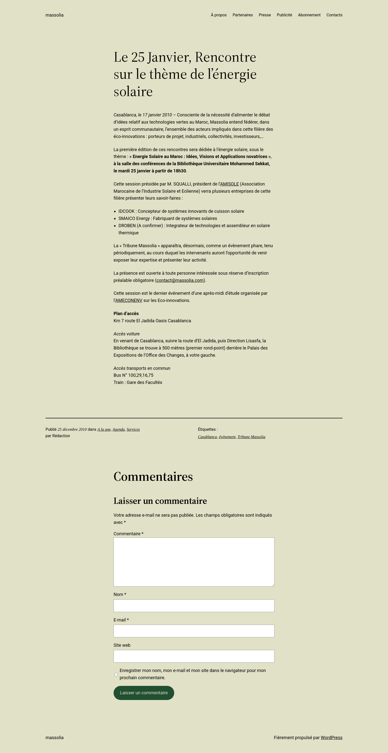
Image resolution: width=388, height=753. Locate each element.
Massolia (55, 15)
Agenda (119, 429)
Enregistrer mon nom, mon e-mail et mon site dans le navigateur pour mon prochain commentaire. (193, 674)
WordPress (331, 737)
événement (227, 437)
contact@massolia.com (180, 280)
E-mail (121, 619)
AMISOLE (229, 184)
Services (133, 429)
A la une (104, 429)
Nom (120, 594)
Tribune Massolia (251, 437)
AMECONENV (128, 300)
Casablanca (207, 437)
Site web (122, 645)
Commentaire (129, 533)
